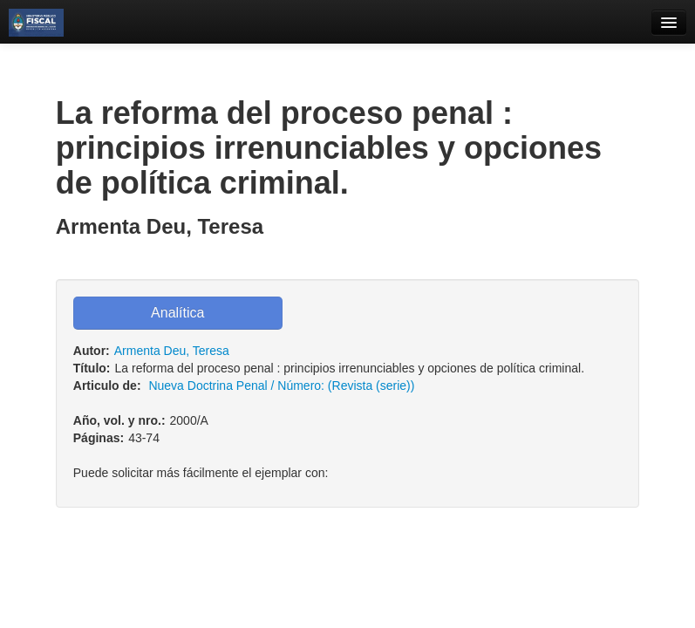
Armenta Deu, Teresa (171, 351)
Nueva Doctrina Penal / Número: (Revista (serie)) (281, 385)
